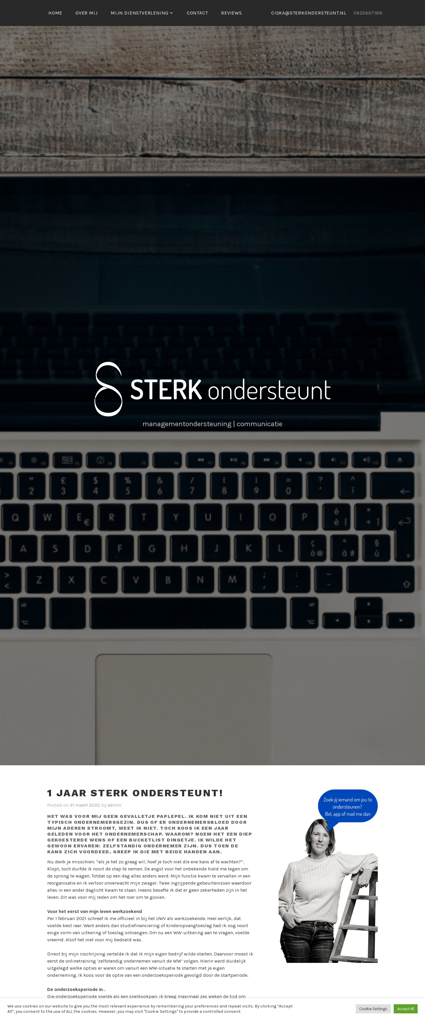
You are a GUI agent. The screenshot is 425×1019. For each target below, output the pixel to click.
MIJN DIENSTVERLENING (140, 13)
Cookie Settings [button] (373, 1009)
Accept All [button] (405, 1009)
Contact (197, 13)
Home (55, 13)
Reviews (231, 13)
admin (114, 805)
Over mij (86, 13)
